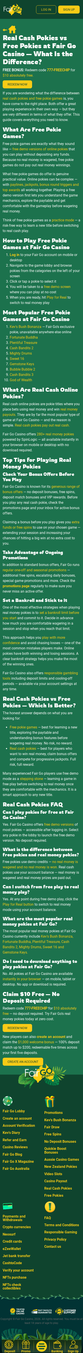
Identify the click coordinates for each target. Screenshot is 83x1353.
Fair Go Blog (12, 1154)
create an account (51, 1037)
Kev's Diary (11, 1133)
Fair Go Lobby (14, 1111)
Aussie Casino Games (61, 1159)
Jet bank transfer (16, 1256)
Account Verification (19, 1125)
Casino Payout (55, 1181)
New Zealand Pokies (60, 1167)
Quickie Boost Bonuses (55, 1150)
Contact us (52, 1246)
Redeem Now (17, 84)
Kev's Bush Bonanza (60, 1120)
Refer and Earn (15, 1140)
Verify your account (18, 1270)
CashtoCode (12, 1263)
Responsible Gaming (60, 1232)
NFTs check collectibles (12, 1286)
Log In (46, 9)
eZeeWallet (12, 1249)
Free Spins (52, 1134)
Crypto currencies (17, 1227)
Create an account (17, 1118)
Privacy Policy (55, 1239)
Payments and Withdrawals (14, 1218)
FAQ (47, 1218)
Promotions (53, 1113)
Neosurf (9, 1234)
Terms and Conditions (61, 1225)
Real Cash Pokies (58, 1188)
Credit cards (12, 1241)
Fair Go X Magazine (18, 1161)
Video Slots (53, 1174)
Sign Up (69, 9)
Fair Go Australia (16, 1169)
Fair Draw (52, 1127)
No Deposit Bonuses (60, 1141)
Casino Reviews (15, 1147)
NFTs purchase (15, 1277)
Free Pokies (53, 1195)
